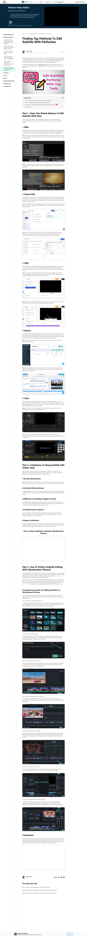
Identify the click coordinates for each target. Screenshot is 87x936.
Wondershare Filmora (59, 576)
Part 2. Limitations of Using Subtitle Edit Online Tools (37, 102)
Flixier (26, 398)
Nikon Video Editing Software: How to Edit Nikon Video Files (9, 47)
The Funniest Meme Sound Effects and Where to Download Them (38, 893)
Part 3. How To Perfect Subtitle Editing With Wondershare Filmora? (41, 104)
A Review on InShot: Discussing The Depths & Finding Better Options (39, 890)
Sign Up (69, 934)
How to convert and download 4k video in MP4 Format (36, 887)
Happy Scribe (29, 194)
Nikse (26, 127)
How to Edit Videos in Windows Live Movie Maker (8, 52)
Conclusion (28, 107)
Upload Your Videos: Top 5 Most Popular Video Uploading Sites (9, 57)
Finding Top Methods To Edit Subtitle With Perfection (8, 69)
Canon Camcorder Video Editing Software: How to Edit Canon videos (9, 63)
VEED (26, 263)
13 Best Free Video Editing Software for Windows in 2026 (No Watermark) (8, 41)
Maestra (27, 331)
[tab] (8, 34)
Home (23, 33)
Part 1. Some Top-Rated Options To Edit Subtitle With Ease (39, 100)
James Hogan (29, 51)
